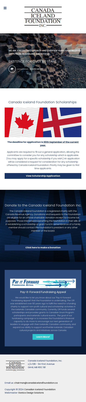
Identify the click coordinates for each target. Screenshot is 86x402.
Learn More (36, 69)
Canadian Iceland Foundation (40, 389)
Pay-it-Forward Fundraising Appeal (43, 292)
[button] (45, 83)
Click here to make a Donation (43, 247)
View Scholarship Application (43, 175)
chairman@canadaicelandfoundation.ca (36, 382)
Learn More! (43, 336)
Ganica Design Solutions (31, 392)
